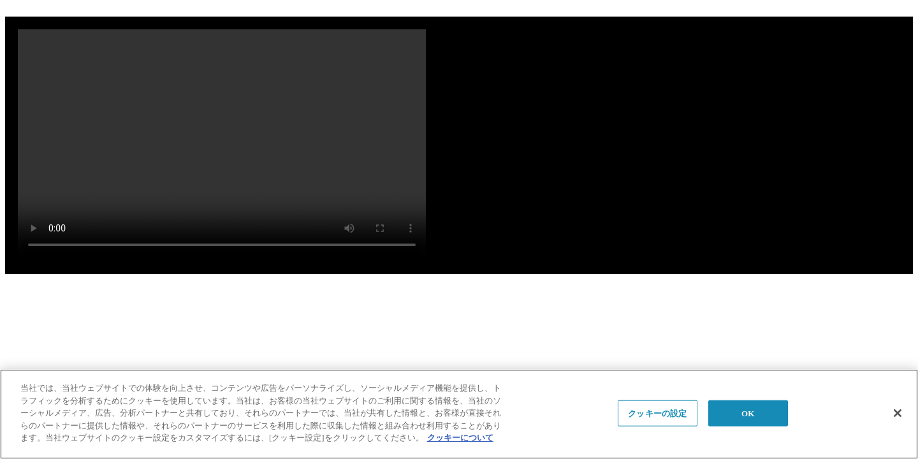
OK (747, 413)
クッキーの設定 (657, 413)
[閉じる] (898, 413)
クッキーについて (460, 437)
